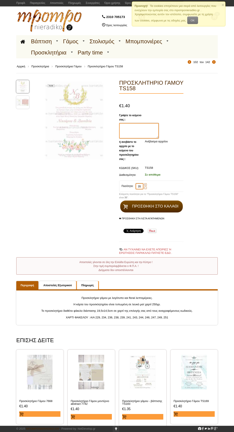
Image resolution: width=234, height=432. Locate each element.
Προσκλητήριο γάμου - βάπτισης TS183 (142, 402)
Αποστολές (56, 3)
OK (193, 20)
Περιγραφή (27, 285)
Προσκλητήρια (49, 52)
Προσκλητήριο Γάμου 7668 (35, 401)
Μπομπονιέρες (144, 41)
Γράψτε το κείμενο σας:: (130, 117)
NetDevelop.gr (86, 428)
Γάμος (70, 41)
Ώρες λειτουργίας (116, 25)
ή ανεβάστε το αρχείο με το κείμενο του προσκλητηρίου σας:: (129, 150)
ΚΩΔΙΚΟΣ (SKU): (129, 168)
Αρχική (21, 66)
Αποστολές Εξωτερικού (58, 285)
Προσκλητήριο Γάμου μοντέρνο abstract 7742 (90, 402)
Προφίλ (20, 3)
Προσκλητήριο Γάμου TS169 (191, 401)
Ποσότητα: (128, 186)
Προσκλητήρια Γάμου (68, 66)
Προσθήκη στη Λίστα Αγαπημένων (141, 218)
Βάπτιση (41, 41)
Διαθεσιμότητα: (127, 174)
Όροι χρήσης (112, 3)
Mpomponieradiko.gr (42, 428)
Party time (90, 52)
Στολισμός (102, 41)
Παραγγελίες (37, 3)
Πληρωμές (74, 3)
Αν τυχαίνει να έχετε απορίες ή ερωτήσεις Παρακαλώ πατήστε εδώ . (145, 251)
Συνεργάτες (93, 3)
